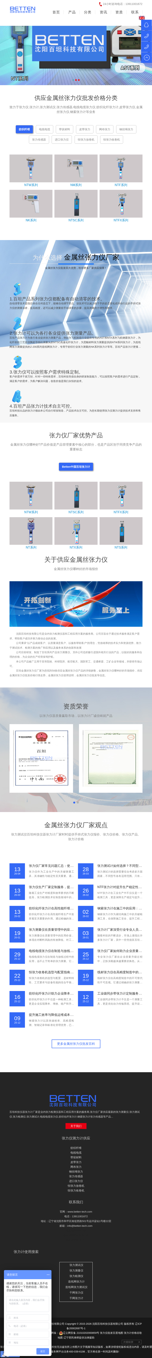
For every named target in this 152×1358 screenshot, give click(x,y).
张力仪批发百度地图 (111, 1332)
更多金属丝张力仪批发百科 (76, 1043)
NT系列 (31, 547)
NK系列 (31, 220)
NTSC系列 (76, 220)
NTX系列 (76, 547)
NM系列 (76, 185)
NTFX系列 (121, 220)
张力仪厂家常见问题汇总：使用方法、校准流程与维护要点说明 (73, 865)
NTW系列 (31, 185)
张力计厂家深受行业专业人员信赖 (121, 929)
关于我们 (76, 1126)
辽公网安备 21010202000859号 (79, 1332)
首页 (56, 12)
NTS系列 (121, 547)
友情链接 (132, 1342)
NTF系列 (121, 185)
